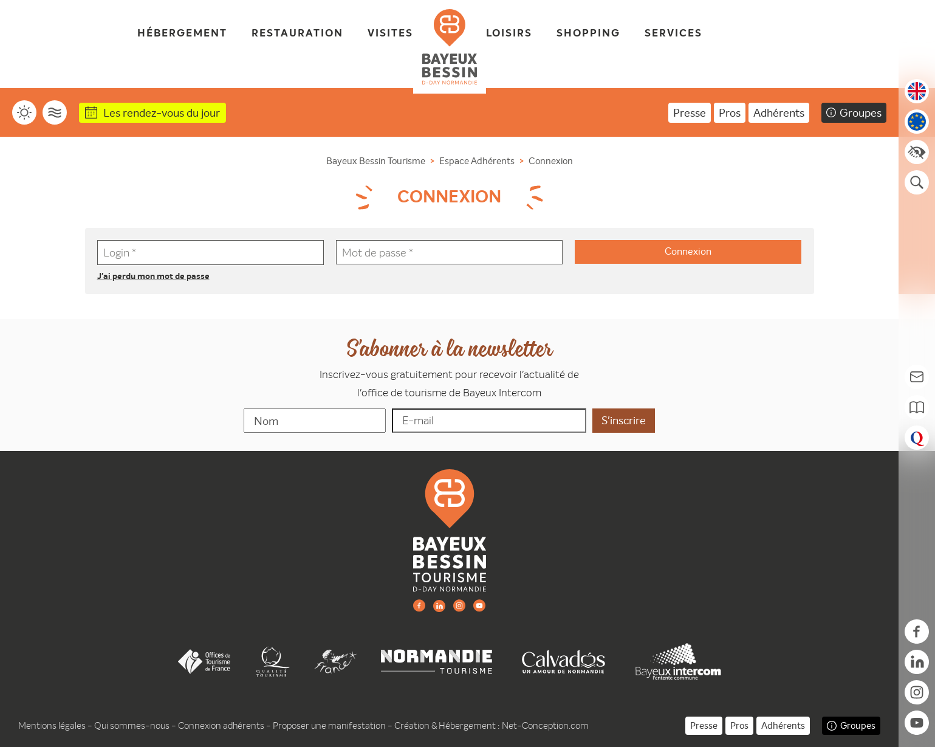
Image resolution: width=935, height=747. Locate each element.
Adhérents (778, 113)
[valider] (623, 420)
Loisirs (509, 33)
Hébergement (182, 33)
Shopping (588, 33)
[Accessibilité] (917, 152)
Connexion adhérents (221, 725)
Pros (730, 113)
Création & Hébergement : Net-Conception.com (491, 725)
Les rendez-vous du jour (161, 113)
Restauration (297, 33)
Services (673, 33)
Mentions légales (52, 725)
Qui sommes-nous (132, 725)
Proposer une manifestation (329, 725)
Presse (689, 113)
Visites (390, 33)
